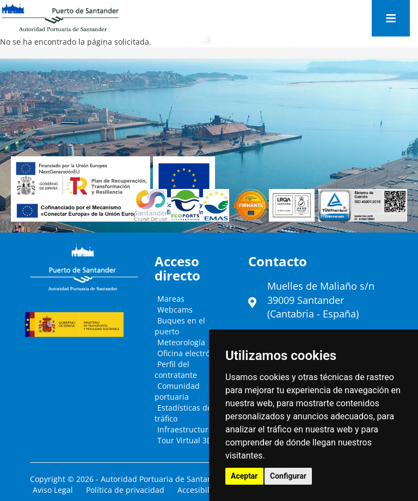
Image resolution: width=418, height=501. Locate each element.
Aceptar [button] (244, 476)
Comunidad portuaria (177, 391)
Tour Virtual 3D (184, 440)
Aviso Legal (53, 490)
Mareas (171, 299)
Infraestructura (185, 429)
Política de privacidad (125, 490)
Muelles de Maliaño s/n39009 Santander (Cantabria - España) (320, 299)
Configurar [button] (288, 476)
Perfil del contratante (176, 369)
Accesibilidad (201, 490)
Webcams (175, 309)
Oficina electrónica (191, 353)
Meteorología (181, 342)
